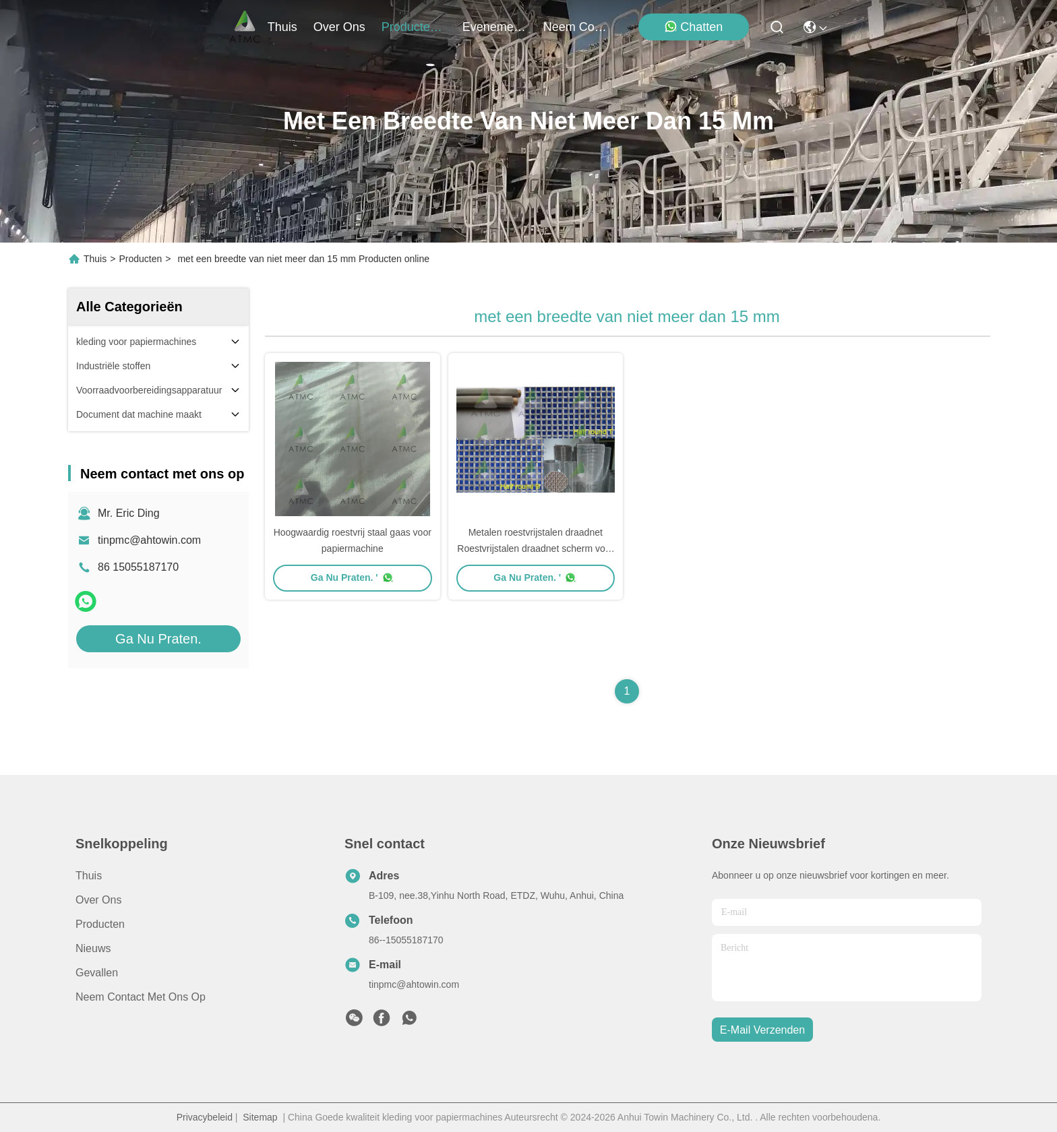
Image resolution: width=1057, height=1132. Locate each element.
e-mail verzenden (762, 1030)
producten (414, 27)
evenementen (494, 27)
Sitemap (260, 1117)
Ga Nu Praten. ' (352, 577)
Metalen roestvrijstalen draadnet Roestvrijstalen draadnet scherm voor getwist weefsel (535, 548)
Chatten (693, 27)
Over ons (98, 900)
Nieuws (93, 948)
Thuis (282, 27)
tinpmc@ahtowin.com (149, 540)
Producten (140, 258)
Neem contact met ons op (141, 997)
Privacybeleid (205, 1117)
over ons (339, 27)
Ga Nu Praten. (158, 638)
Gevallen (97, 972)
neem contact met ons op (575, 27)
